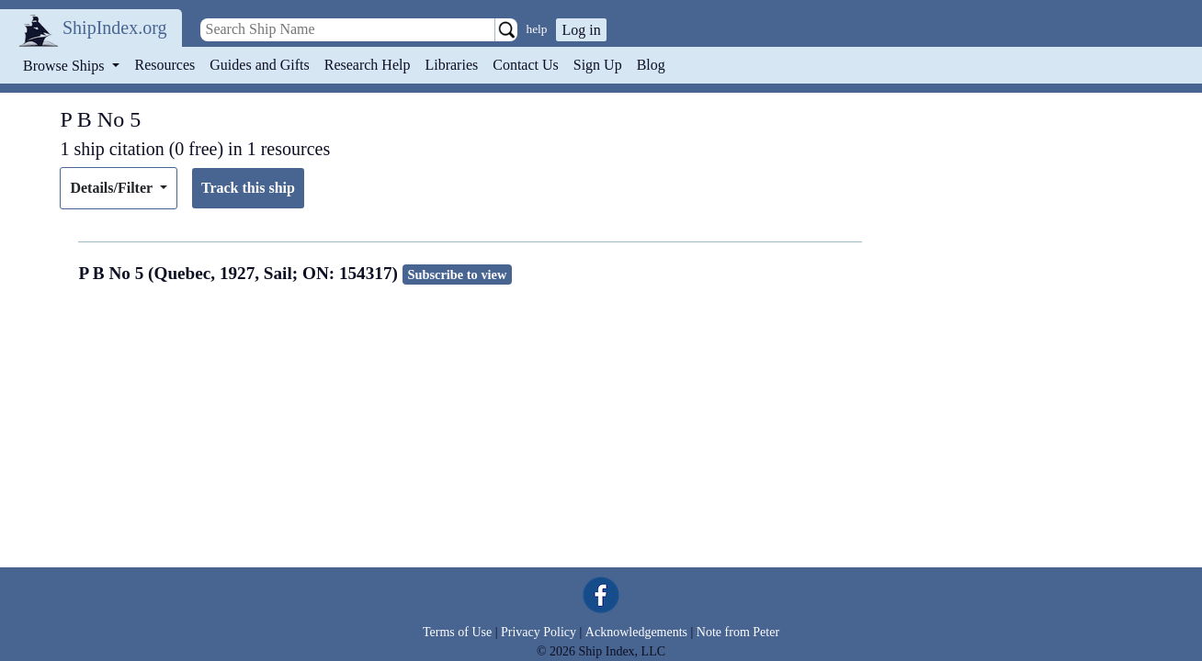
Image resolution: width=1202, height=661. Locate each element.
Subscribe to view (456, 274)
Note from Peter (738, 632)
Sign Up (597, 65)
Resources (165, 65)
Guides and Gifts (259, 65)
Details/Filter (112, 188)
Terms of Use (457, 632)
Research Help (367, 65)
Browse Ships (65, 65)
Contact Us (526, 65)
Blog (651, 65)
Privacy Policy (538, 632)
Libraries (451, 65)
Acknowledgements (636, 632)
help (537, 29)
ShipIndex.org (114, 27)
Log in (580, 30)
